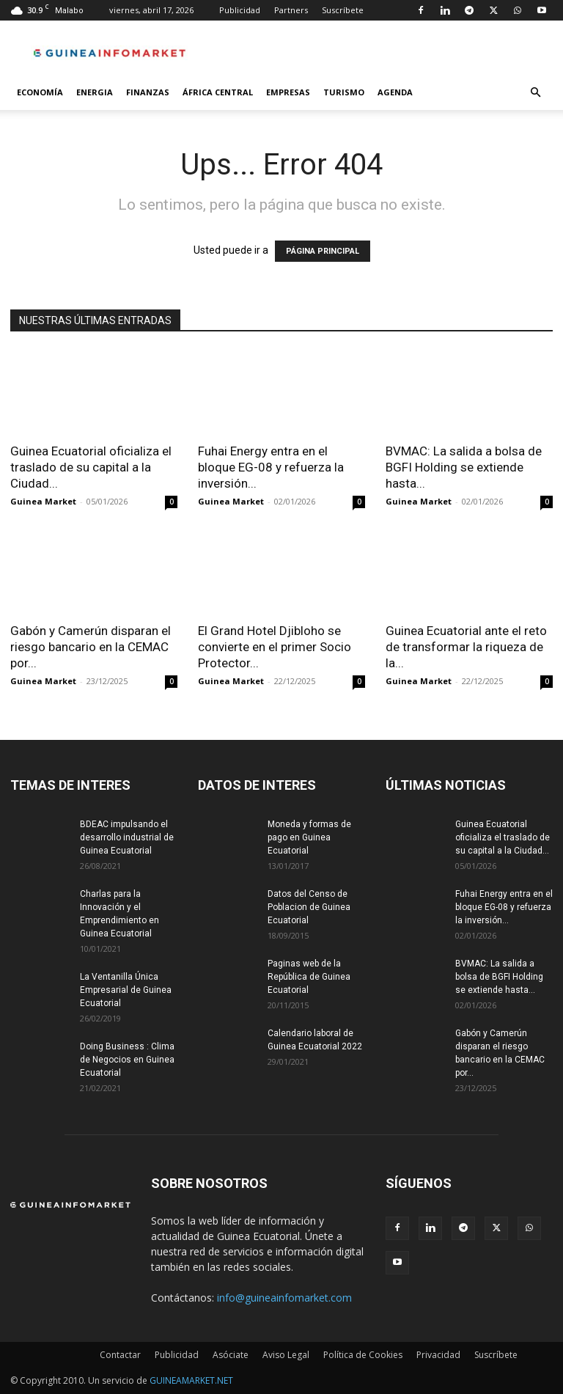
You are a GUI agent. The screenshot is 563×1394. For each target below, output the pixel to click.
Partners (291, 9)
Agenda (395, 92)
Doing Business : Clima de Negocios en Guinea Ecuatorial (127, 1059)
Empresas (288, 92)
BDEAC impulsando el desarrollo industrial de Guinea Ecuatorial (127, 837)
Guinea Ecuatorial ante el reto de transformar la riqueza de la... (466, 646)
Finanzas (147, 92)
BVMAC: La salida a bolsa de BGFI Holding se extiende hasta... (464, 467)
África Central (218, 92)
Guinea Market (43, 501)
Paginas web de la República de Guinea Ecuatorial (309, 976)
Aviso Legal (285, 1355)
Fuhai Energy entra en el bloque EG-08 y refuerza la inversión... (271, 467)
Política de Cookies (362, 1355)
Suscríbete (343, 9)
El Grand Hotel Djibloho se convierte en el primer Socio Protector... (274, 646)
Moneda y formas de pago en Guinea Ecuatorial (309, 837)
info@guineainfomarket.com (284, 1298)
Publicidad (239, 9)
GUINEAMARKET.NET (191, 1380)
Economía (40, 92)
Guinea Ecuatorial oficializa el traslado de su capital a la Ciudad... (91, 467)
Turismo (343, 92)
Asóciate (231, 1355)
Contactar (120, 1355)
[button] (535, 93)
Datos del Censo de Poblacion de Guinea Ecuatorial (309, 907)
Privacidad (438, 1355)
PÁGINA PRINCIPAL (322, 251)
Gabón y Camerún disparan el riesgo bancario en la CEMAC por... (90, 646)
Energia (94, 92)
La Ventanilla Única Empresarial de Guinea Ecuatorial (126, 990)
